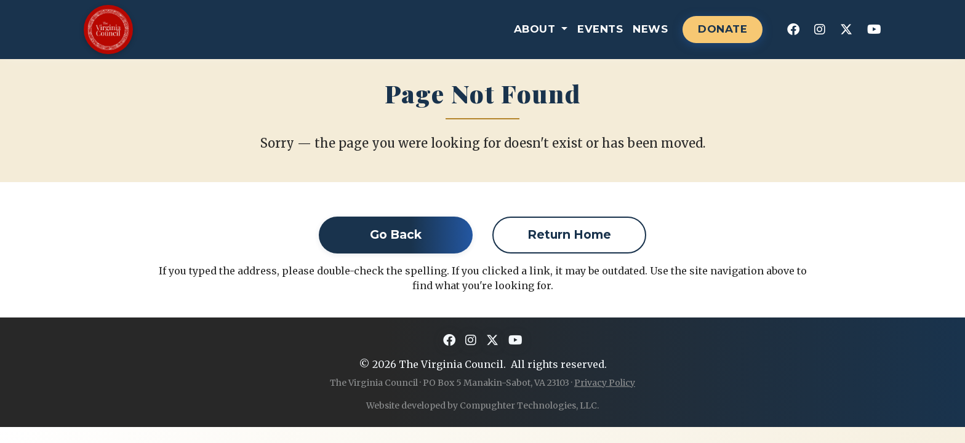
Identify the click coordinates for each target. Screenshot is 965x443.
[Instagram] (819, 29)
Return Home (569, 234)
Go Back (396, 234)
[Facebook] (793, 29)
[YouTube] (874, 29)
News (650, 29)
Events (600, 29)
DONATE (722, 29)
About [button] (536, 29)
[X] (846, 29)
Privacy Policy (604, 382)
